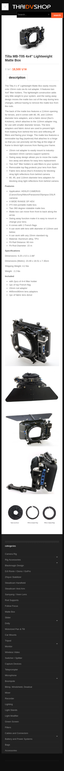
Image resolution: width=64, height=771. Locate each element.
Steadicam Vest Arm (15, 588)
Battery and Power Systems (18, 739)
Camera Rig (11, 554)
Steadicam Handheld (15, 583)
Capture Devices (13, 664)
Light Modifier (11, 716)
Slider (8, 617)
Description (17, 77)
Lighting (9, 704)
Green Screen (12, 721)
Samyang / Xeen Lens (16, 594)
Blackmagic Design (14, 565)
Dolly (7, 623)
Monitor (8, 646)
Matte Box (10, 611)
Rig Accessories (13, 559)
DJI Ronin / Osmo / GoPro (18, 571)
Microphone (11, 675)
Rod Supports (12, 600)
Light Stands (11, 710)
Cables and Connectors (16, 733)
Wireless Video (12, 652)
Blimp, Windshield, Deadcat (18, 687)
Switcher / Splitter (13, 658)
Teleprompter (11, 669)
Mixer (7, 692)
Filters (8, 727)
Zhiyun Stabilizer (13, 577)
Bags (7, 744)
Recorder (9, 698)
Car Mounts (10, 635)
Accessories (11, 750)
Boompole (10, 681)
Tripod (8, 640)
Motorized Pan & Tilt (15, 629)
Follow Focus (11, 606)
